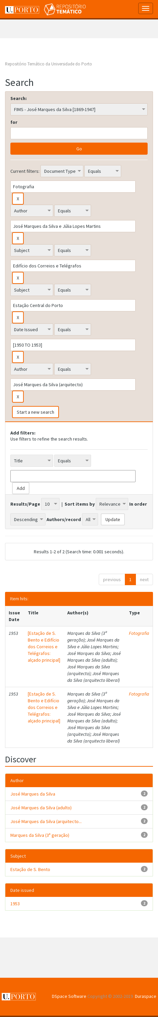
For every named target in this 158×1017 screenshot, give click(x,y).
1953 (15, 904)
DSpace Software (69, 996)
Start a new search (35, 412)
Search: (18, 98)
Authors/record (64, 519)
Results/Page (25, 504)
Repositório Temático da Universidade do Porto (48, 64)
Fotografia (139, 633)
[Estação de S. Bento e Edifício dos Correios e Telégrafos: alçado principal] (44, 646)
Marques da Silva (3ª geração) (39, 835)
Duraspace (145, 996)
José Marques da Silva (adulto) (41, 808)
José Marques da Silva (32, 794)
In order (138, 504)
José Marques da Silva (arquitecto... (46, 821)
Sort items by (80, 504)
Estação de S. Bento (30, 869)
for (13, 122)
